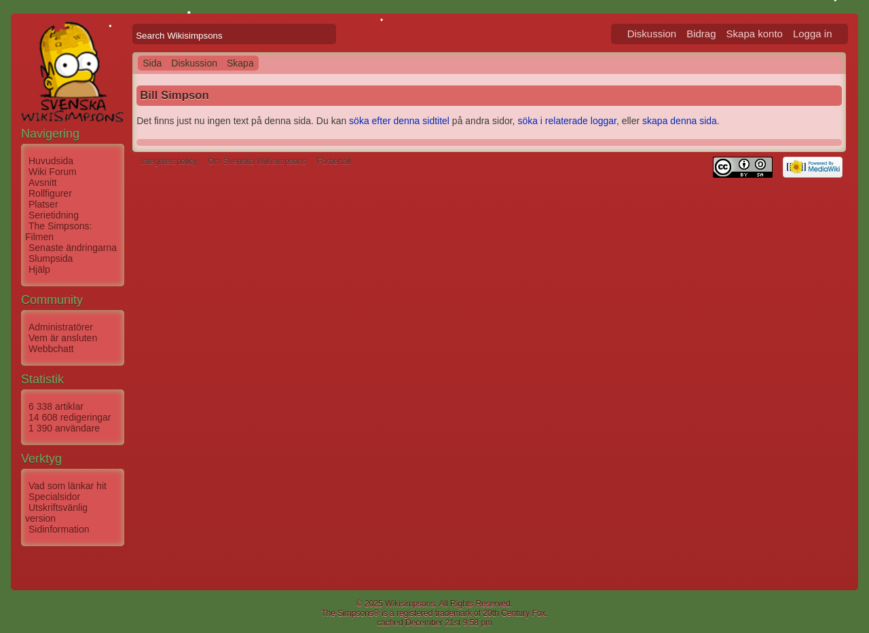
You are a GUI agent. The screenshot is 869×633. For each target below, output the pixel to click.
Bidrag (701, 33)
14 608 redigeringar (70, 417)
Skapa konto (754, 33)
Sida (152, 63)
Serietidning (54, 215)
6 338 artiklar (56, 406)
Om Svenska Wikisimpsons (257, 161)
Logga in (812, 33)
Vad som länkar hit (68, 485)
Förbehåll (334, 161)
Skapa (240, 63)
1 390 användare (64, 428)
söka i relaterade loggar (566, 120)
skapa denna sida (679, 120)
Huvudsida (51, 160)
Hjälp (39, 269)
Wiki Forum (53, 171)
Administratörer (61, 327)
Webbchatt (51, 348)
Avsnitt (43, 182)
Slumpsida (51, 258)
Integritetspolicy (169, 161)
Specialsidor (54, 496)
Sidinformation (59, 529)
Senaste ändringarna (73, 247)
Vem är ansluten (63, 337)
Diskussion (652, 33)
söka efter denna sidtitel (399, 120)
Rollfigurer (50, 193)
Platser (43, 204)
